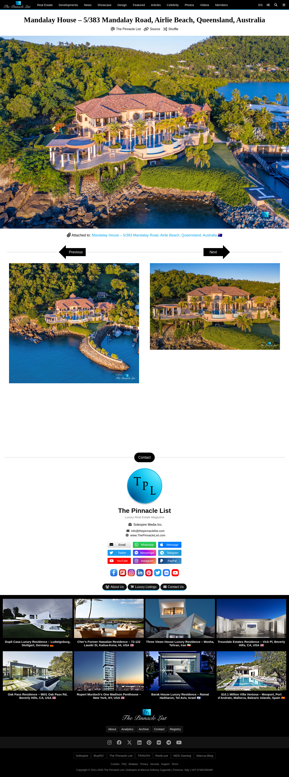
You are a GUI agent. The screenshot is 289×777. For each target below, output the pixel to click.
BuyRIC (99, 755)
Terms (175, 764)
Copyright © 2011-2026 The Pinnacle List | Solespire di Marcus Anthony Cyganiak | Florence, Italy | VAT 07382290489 (144, 769)
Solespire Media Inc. (148, 524)
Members (221, 5)
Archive (144, 729)
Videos (204, 5)
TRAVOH (144, 755)
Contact (159, 729)
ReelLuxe (161, 755)
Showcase (104, 5)
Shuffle (173, 29)
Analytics (127, 729)
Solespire (82, 755)
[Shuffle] (268, 5)
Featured (139, 5)
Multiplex (133, 764)
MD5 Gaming (182, 755)
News (88, 5)
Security (154, 764)
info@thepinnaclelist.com (148, 531)
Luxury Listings (144, 587)
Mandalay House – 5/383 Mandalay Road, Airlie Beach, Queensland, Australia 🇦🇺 (157, 235)
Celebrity (173, 5)
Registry (175, 729)
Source (155, 29)
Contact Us (173, 587)
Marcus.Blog (204, 755)
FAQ (124, 764)
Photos (189, 5)
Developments (68, 5)
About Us (114, 587)
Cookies (115, 764)
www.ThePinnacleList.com (147, 535)
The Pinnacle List (128, 29)
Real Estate (45, 5)
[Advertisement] (144, 418)
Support (165, 764)
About (112, 729)
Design (122, 5)
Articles (156, 5)
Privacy (144, 764)
